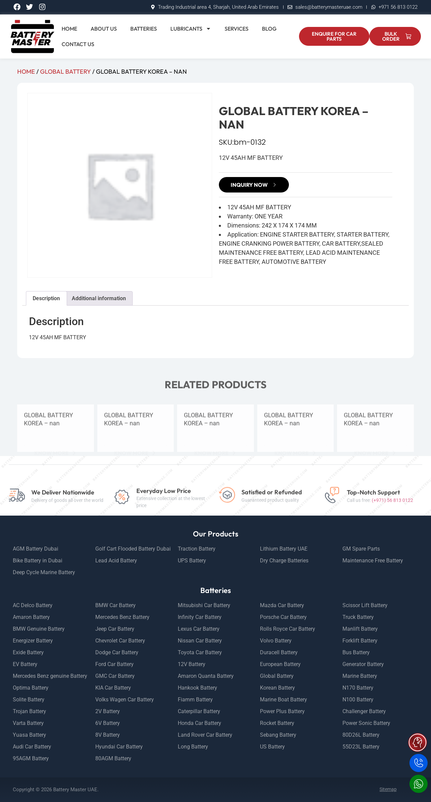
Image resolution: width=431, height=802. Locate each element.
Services (236, 28)
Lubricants (190, 29)
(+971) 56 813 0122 (392, 512)
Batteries (143, 28)
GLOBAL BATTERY (65, 71)
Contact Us (78, 44)
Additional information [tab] (99, 298)
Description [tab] (46, 298)
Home (69, 28)
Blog (269, 28)
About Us (104, 28)
